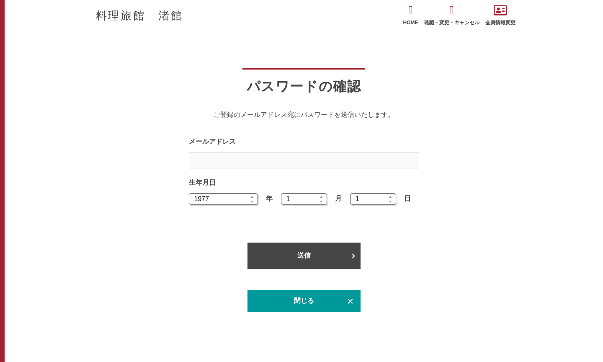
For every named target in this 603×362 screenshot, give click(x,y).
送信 (304, 255)
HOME (410, 15)
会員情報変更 (500, 15)
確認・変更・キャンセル (451, 15)
